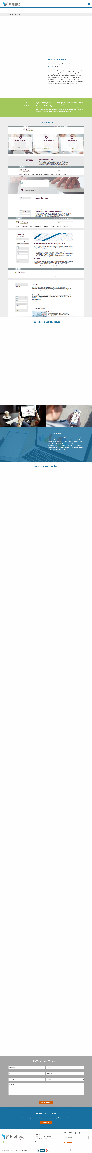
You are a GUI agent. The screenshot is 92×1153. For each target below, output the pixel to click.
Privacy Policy (65, 1149)
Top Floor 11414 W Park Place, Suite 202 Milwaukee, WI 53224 (43, 1136)
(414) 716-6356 (39, 1141)
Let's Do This (46, 1122)
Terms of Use (76, 1149)
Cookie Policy (86, 1149)
